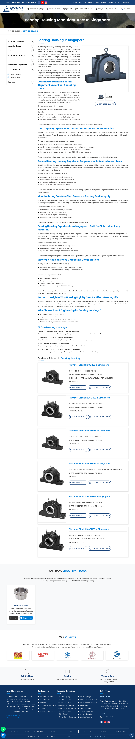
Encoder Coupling (65, 711)
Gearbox (126, 9)
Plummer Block (113, 9)
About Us (82, 2)
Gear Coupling (63, 697)
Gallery (110, 2)
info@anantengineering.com (67, 679)
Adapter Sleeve (14, 77)
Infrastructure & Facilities (97, 2)
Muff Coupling (84, 708)
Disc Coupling (63, 714)
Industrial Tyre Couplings (88, 700)
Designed (64, 737)
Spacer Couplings (85, 711)
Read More (14, 618)
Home (75, 2)
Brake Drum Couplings (66, 708)
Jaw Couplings (84, 697)
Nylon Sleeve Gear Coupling (88, 702)
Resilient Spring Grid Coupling (67, 705)
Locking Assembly (85, 717)
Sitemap (104, 731)
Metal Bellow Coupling (66, 717)
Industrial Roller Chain (84, 9)
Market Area (120, 731)
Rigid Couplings (85, 705)
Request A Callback (99, 387)
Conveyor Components (17, 65)
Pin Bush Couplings (65, 700)
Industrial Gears (54, 9)
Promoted (72, 737)
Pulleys (99, 9)
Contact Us (125, 2)
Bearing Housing (14, 74)
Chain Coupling (64, 702)
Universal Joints (85, 714)
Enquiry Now (26, 618)
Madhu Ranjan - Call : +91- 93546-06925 (93, 737)
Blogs (117, 2)
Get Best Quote (105, 104)
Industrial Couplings (36, 9)
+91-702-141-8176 (29, 2)
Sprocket (68, 9)
